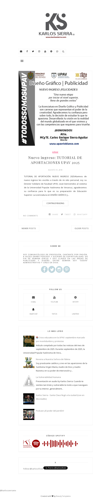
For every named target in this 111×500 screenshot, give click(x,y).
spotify (75, 299)
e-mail (33, 299)
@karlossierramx (8, 490)
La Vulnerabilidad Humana (48, 377)
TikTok (54, 311)
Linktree (75, 311)
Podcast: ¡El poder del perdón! (50, 410)
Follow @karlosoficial (33, 468)
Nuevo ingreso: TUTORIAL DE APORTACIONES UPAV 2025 (55, 160)
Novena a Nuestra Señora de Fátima (53, 359)
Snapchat (33, 311)
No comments (30, 215)
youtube (54, 299)
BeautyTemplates (63, 496)
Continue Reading (55, 203)
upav (55, 152)
